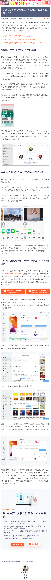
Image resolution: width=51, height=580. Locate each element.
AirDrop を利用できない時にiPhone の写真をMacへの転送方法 (25, 43)
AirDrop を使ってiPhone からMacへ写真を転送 (19, 39)
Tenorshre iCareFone (13, 274)
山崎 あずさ (7, 18)
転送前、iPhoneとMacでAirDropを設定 (16, 36)
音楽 (35, 526)
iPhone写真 (30, 18)
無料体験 (17, 545)
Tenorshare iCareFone (10, 509)
